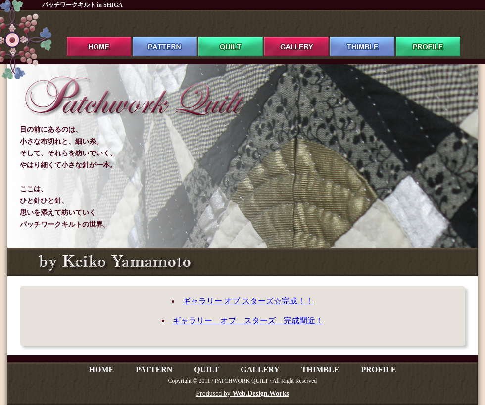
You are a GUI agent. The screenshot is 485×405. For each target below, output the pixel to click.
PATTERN (154, 369)
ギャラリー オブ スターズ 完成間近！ (248, 320)
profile (428, 37)
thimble (362, 37)
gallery (296, 37)
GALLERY (260, 369)
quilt (230, 37)
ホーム (99, 37)
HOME (101, 369)
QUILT (206, 369)
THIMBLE (320, 369)
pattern (165, 37)
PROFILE (378, 369)
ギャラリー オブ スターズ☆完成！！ (248, 301)
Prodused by (242, 393)
